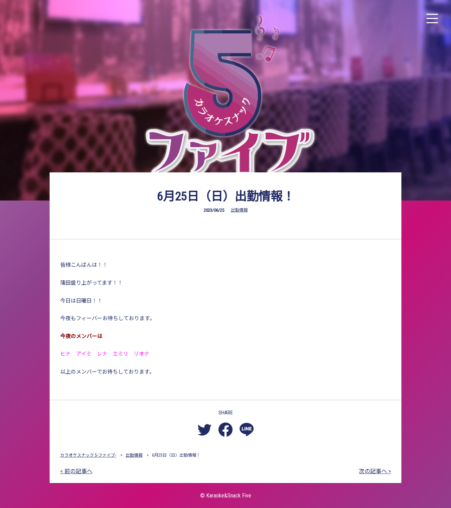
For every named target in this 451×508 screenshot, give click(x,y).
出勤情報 (239, 210)
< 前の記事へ (76, 471)
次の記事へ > (375, 471)
